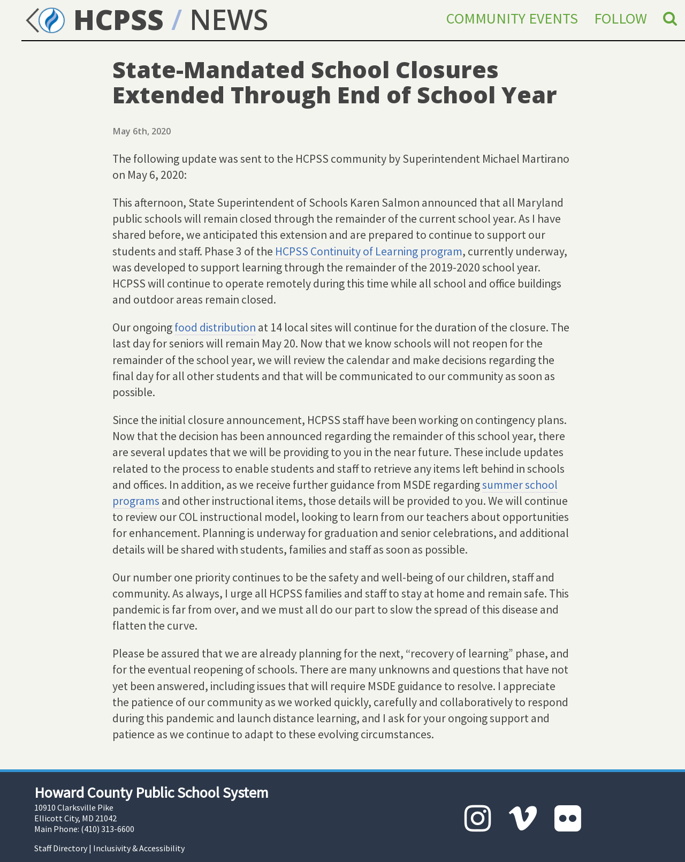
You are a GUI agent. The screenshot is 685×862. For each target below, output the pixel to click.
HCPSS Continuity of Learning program (368, 251)
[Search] (670, 18)
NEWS (228, 19)
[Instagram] (478, 818)
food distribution (215, 327)
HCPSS (92, 19)
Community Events (512, 18)
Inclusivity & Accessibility (139, 848)
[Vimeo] (522, 818)
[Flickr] (567, 818)
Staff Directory (60, 848)
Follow (620, 18)
